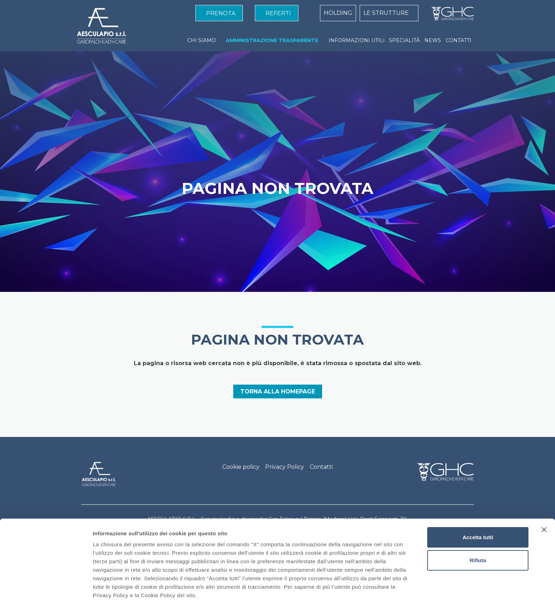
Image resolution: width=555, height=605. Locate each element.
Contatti (321, 466)
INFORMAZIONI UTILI (356, 40)
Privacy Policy (284, 466)
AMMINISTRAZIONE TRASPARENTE (272, 40)
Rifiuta (478, 533)
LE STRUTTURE (386, 13)
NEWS (432, 40)
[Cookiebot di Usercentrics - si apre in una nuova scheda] (46, 591)
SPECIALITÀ (404, 40)
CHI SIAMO (201, 40)
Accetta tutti (478, 510)
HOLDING (338, 13)
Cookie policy (240, 466)
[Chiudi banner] (544, 502)
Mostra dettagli (372, 591)
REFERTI (278, 13)
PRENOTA (220, 13)
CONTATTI (458, 40)
